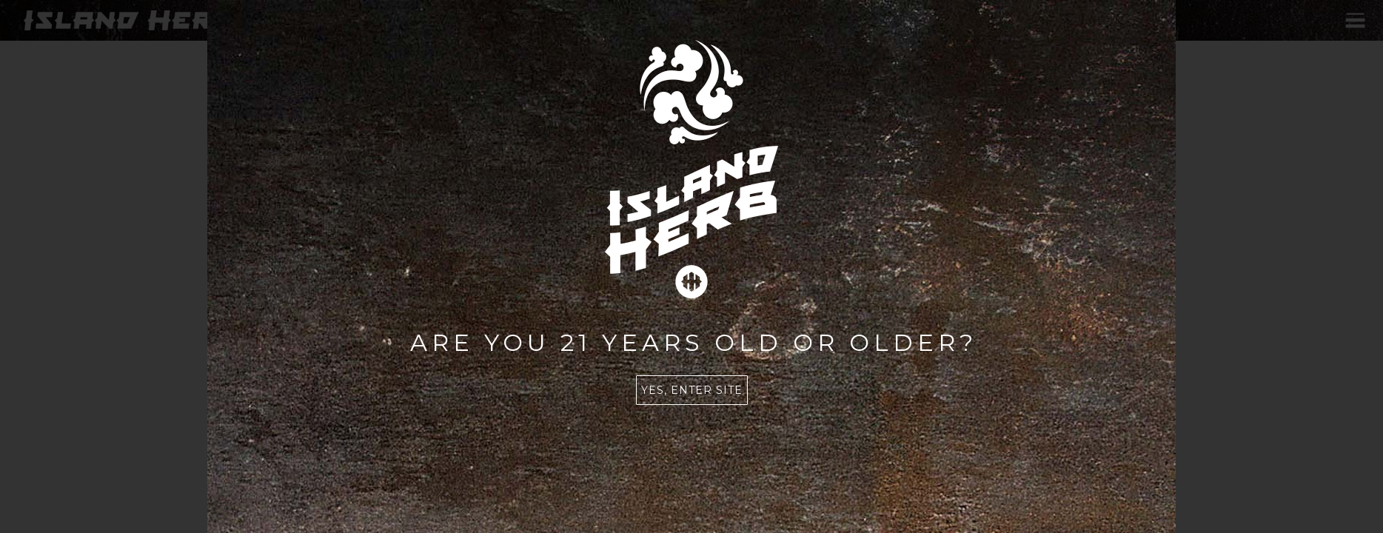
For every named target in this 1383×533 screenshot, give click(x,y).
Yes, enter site (692, 390)
